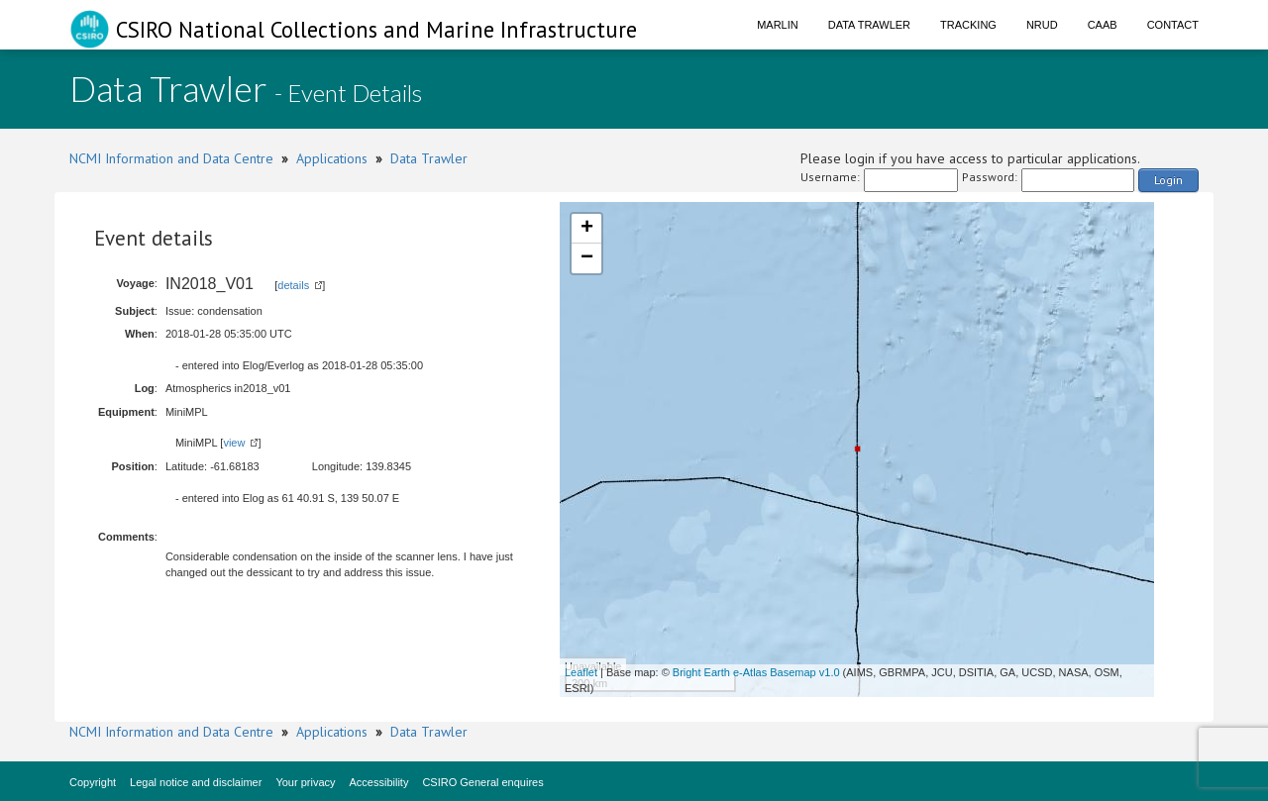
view (234, 443)
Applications (332, 158)
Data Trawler (869, 25)
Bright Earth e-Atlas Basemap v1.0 (756, 672)
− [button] (587, 258)
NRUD (1042, 25)
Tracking (968, 25)
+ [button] (587, 229)
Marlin (777, 25)
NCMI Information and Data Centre (171, 158)
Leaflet (581, 672)
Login (1168, 179)
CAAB (1102, 25)
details (293, 285)
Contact (1173, 25)
